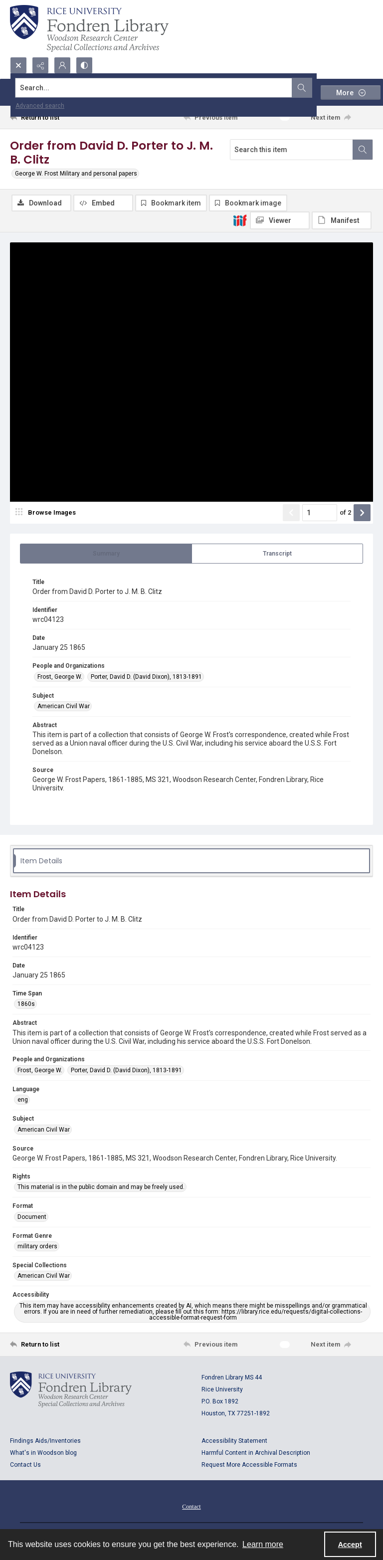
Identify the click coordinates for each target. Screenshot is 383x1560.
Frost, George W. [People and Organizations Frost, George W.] (59, 676)
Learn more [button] (262, 1544)
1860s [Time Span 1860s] (26, 1003)
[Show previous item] (291, 512)
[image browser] (47, 513)
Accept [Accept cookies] (350, 1545)
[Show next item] (362, 512)
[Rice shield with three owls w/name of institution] (89, 28)
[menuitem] (191, 1506)
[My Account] (62, 65)
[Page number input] (319, 512)
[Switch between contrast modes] (84, 65)
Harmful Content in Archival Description (255, 1452)
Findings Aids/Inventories (45, 1440)
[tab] (106, 553)
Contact (191, 1506)
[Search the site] (154, 87)
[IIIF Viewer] (280, 220)
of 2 (345, 512)
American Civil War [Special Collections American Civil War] (43, 1275)
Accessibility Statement (234, 1440)
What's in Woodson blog (43, 1452)
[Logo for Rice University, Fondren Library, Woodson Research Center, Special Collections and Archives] (71, 1389)
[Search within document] (363, 150)
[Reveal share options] (40, 65)
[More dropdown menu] (351, 92)
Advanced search (39, 105)
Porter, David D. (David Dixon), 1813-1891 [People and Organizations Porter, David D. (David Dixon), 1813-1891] (146, 676)
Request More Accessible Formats (249, 1464)
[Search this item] (291, 150)
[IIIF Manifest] (342, 220)
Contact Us (25, 1464)
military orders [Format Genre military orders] (37, 1246)
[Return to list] (57, 117)
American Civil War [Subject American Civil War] (63, 706)
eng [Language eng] (22, 1099)
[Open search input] (18, 65)
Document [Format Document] (31, 1216)
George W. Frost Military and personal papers (76, 173)
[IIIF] (240, 219)
